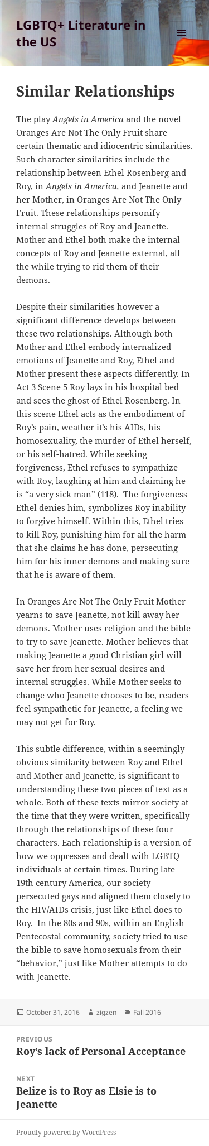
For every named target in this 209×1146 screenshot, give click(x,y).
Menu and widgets (181, 44)
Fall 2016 (147, 1012)
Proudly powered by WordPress (66, 1132)
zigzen (106, 1012)
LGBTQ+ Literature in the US (80, 33)
